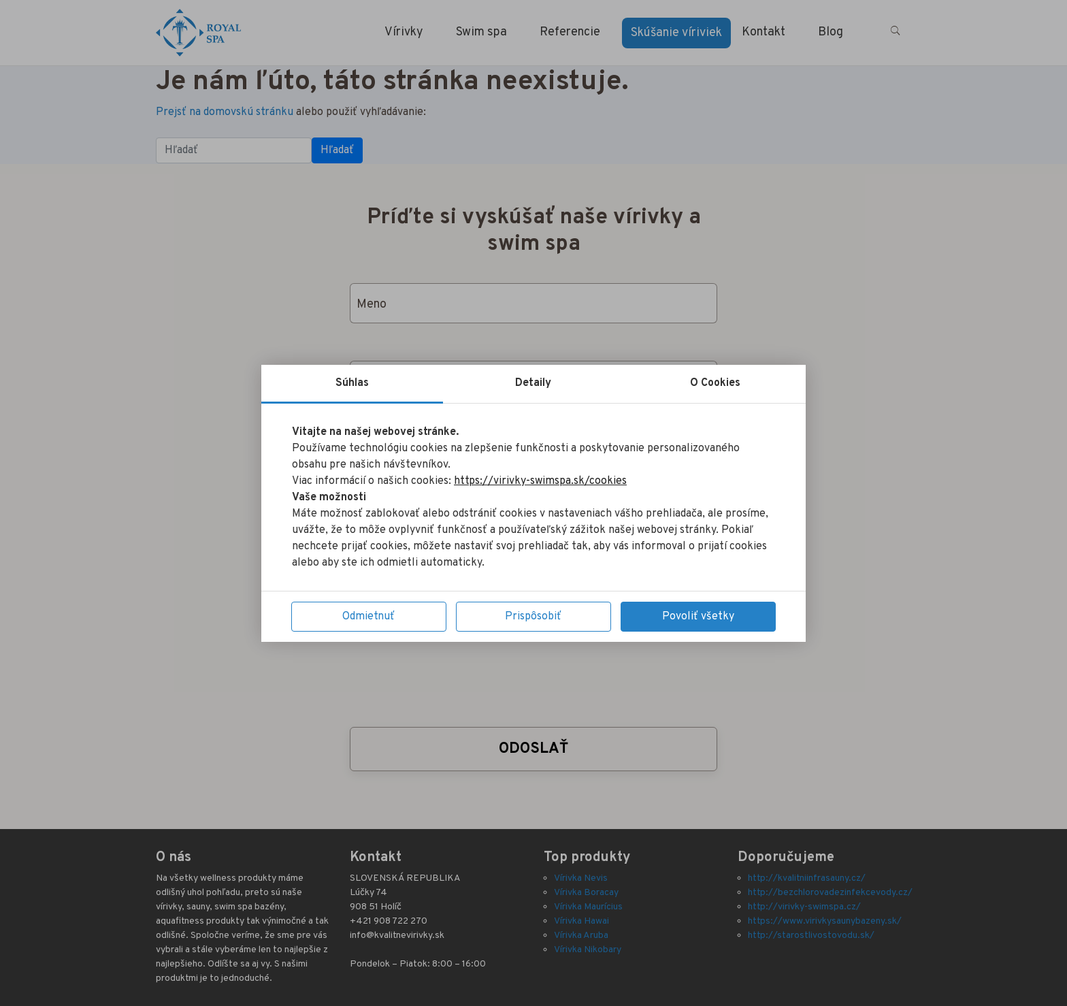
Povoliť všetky (698, 616)
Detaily (533, 383)
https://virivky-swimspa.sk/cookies (540, 481)
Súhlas (352, 383)
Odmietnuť (368, 616)
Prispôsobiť (533, 616)
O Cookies (715, 383)
